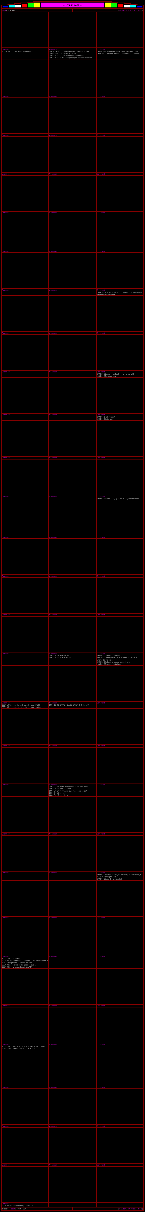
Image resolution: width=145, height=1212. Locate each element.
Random (123, 10)
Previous (132, 10)
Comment (6, 49)
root (4, 10)
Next (140, 10)
